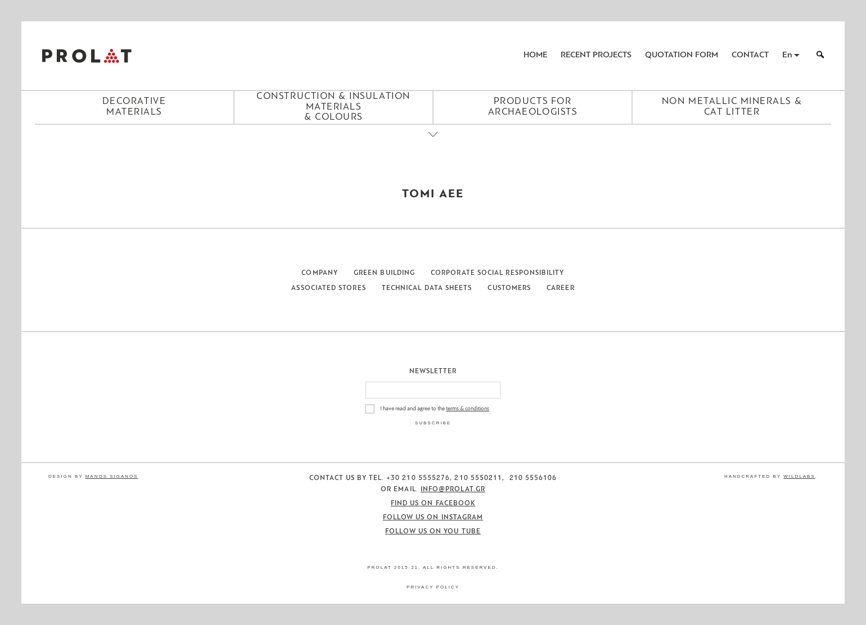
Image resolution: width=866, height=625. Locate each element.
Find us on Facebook (433, 503)
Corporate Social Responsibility (497, 273)
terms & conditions (467, 409)
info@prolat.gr (453, 489)
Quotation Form (681, 55)
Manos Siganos (111, 476)
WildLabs (799, 476)
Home (535, 55)
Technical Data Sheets (427, 288)
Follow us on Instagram (433, 517)
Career (560, 288)
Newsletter (433, 371)
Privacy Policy (433, 587)
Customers (509, 288)
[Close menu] (433, 144)
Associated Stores (328, 288)
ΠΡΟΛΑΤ (87, 55)
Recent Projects (596, 55)
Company (319, 273)
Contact (750, 55)
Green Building (384, 273)
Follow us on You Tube (433, 531)
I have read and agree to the (434, 409)
